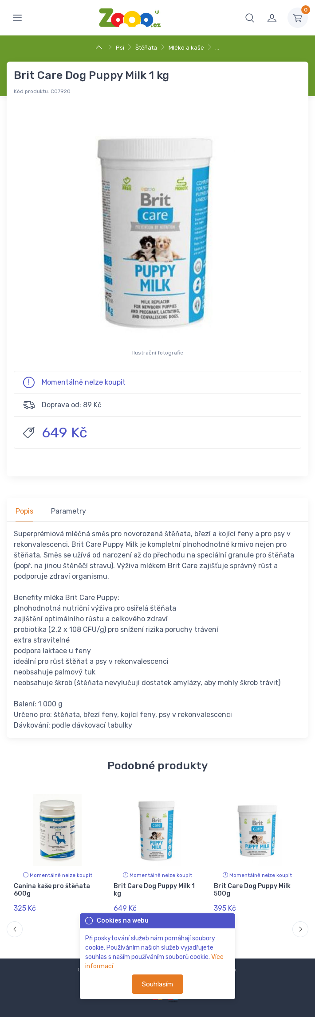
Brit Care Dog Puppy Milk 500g (252, 889)
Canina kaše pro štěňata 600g (52, 889)
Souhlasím (157, 984)
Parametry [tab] (68, 511)
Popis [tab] (24, 511)
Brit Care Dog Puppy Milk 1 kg (154, 889)
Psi (120, 47)
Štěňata (146, 47)
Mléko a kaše (186, 47)
